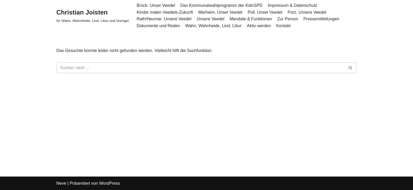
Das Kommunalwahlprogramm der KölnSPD (221, 5)
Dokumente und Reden (158, 25)
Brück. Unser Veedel (156, 5)
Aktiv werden (259, 25)
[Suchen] (200, 67)
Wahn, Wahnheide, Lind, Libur (213, 25)
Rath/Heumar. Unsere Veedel (164, 19)
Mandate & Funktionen (251, 19)
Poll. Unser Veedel (265, 12)
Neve (61, 183)
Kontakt (283, 25)
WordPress (109, 183)
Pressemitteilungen (321, 19)
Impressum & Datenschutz (292, 5)
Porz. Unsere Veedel (307, 12)
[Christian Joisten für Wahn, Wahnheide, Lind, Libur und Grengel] (92, 15)
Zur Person (287, 19)
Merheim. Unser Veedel (220, 12)
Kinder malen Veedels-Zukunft (165, 12)
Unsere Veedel (210, 19)
